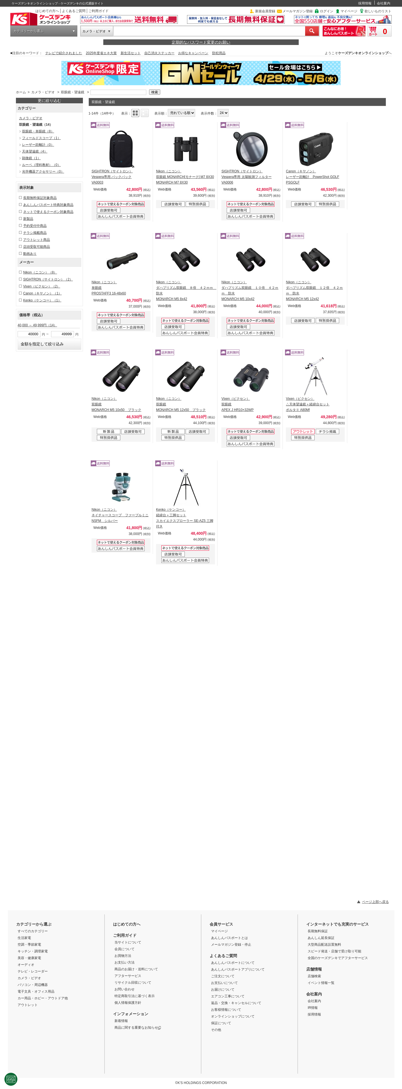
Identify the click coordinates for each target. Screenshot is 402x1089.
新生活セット (131, 53)
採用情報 (365, 3)
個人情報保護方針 (127, 1003)
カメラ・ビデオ (94, 31)
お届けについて (222, 989)
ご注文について (222, 976)
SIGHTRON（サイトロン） (48, 279)
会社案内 (383, 3)
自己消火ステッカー (159, 53)
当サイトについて (127, 942)
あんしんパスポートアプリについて (238, 969)
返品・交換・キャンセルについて (236, 1003)
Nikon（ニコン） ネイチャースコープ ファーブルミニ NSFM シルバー (120, 515)
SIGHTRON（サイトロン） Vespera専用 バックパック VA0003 (112, 176)
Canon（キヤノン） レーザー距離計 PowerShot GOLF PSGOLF (312, 176)
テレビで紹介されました (63, 53)
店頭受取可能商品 (36, 247)
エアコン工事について (228, 996)
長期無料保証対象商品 (40, 198)
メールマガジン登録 (298, 11)
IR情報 (313, 1008)
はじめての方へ (47, 11)
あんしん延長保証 (321, 938)
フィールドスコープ (41, 138)
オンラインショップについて (233, 1016)
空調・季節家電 (29, 945)
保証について (221, 1023)
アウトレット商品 (36, 240)
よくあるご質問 (73, 11)
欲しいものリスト (378, 11)
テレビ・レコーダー (33, 971)
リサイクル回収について (132, 983)
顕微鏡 (31, 158)
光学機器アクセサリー (43, 171)
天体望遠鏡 (34, 151)
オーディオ (26, 965)
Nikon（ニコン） (40, 272)
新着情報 (121, 1021)
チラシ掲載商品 (35, 233)
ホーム (21, 92)
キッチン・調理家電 (33, 951)
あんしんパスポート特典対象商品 (48, 205)
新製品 (28, 219)
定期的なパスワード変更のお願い (201, 42)
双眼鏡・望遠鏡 (72, 92)
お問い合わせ (124, 989)
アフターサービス (127, 976)
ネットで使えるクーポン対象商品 (48, 212)
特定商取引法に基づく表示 (134, 996)
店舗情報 (314, 969)
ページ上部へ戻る (375, 902)
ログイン (326, 11)
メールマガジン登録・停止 (231, 945)
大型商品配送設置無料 (324, 945)
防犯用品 (219, 53)
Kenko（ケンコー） (42, 300)
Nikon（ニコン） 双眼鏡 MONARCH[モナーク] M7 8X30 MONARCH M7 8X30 (185, 176)
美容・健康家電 (29, 958)
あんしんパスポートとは (229, 938)
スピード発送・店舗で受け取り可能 (334, 951)
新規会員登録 (265, 11)
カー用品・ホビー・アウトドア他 (43, 998)
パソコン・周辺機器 (33, 985)
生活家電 (24, 938)
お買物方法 (122, 956)
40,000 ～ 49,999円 (37, 325)
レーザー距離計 (38, 145)
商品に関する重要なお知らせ (137, 1027)
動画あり (30, 254)
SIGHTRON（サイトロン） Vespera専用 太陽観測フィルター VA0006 (246, 176)
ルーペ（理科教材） (41, 165)
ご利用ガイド (98, 11)
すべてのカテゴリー (33, 931)
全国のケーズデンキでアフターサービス (338, 958)
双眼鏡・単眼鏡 (38, 131)
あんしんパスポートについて (233, 963)
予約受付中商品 (35, 226)
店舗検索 (314, 976)
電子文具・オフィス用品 (36, 991)
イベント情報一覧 (321, 983)
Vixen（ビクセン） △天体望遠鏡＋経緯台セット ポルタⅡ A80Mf (307, 404)
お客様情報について (226, 1010)
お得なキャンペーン (193, 53)
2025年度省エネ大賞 (101, 53)
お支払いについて (224, 983)
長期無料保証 (318, 931)
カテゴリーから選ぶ (28, 31)
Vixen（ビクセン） (41, 286)
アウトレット (28, 1005)
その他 (216, 1030)
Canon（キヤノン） (42, 293)
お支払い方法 (124, 962)
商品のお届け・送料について (136, 969)
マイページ (349, 11)
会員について (124, 949)
